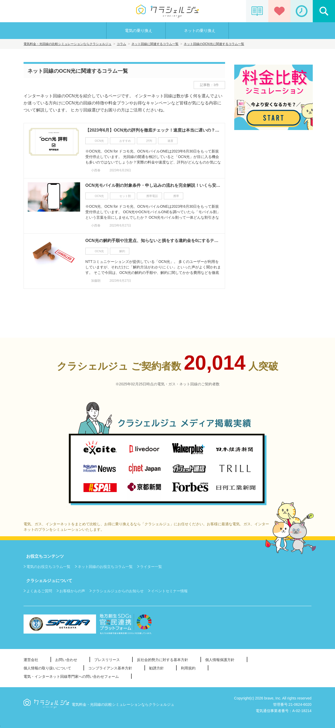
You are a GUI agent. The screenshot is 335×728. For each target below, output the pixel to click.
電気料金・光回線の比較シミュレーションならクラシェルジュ (67, 44)
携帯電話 (152, 195)
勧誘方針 (156, 668)
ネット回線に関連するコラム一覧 (154, 44)
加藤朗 (95, 281)
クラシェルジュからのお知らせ (118, 591)
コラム (121, 44)
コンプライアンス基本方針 (110, 668)
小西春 (95, 170)
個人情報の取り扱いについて (47, 668)
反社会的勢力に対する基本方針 (162, 660)
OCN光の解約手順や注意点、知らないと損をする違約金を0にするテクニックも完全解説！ (153, 240)
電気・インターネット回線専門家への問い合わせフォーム (71, 676)
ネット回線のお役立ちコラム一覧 (105, 567)
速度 (170, 140)
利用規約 (188, 668)
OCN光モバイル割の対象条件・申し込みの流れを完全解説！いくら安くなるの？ (153, 185)
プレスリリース (107, 660)
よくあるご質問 (39, 591)
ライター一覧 (151, 567)
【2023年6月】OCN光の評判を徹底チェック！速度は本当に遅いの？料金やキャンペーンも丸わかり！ (153, 130)
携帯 (176, 195)
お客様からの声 (72, 591)
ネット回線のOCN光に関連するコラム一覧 (214, 44)
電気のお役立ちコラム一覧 (48, 567)
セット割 (125, 195)
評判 (149, 140)
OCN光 (99, 140)
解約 (122, 251)
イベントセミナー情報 (169, 591)
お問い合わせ (66, 660)
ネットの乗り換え (199, 30)
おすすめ (125, 140)
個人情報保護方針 (219, 660)
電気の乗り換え (138, 30)
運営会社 (31, 660)
